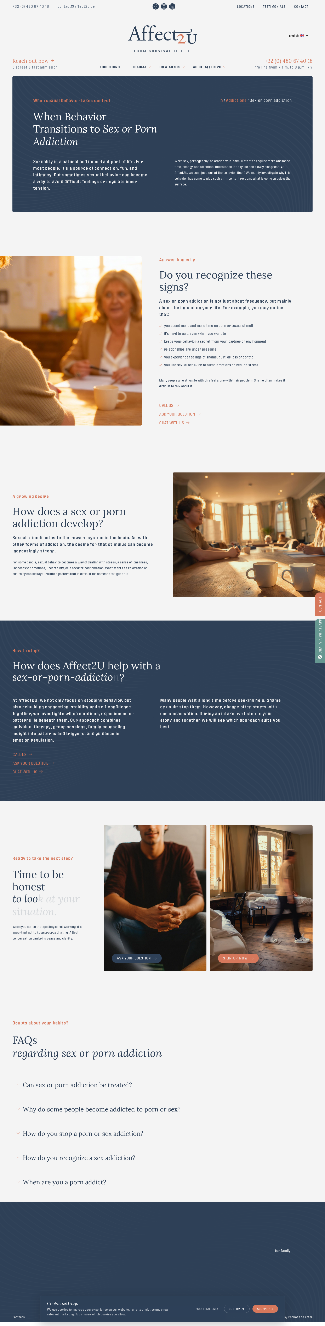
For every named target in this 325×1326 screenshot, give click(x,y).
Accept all (265, 1308)
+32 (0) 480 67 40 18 (30, 6)
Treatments (170, 67)
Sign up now (238, 958)
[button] (299, 35)
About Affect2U (207, 67)
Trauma (139, 67)
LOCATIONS (246, 6)
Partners (18, 1317)
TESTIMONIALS (274, 6)
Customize (237, 1308)
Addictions (109, 67)
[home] (162, 28)
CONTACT (301, 6)
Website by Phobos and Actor (292, 1317)
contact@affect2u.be (76, 6)
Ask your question (137, 958)
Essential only (206, 1308)
